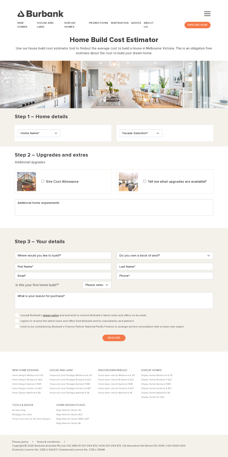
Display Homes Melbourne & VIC (157, 375)
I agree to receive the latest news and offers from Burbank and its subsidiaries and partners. (77, 321)
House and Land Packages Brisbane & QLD (70, 379)
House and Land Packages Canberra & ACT (70, 388)
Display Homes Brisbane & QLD (156, 379)
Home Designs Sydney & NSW (26, 384)
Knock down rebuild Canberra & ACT (116, 388)
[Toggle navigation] (207, 13)
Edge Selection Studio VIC (68, 410)
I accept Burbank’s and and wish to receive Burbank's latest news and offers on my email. (83, 315)
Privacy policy (20, 442)
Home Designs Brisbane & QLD (27, 379)
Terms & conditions (49, 442)
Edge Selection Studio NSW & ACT (72, 419)
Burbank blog (18, 410)
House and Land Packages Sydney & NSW (70, 384)
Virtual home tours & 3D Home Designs (31, 419)
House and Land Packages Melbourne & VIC (71, 375)
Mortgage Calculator (22, 414)
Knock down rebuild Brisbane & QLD (116, 379)
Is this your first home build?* (37, 285)
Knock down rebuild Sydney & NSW (115, 384)
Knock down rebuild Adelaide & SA (115, 392)
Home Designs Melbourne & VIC (28, 375)
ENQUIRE (114, 337)
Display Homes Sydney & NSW (156, 384)
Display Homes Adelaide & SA (155, 392)
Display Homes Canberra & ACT (156, 388)
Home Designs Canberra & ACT (27, 388)
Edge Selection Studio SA (68, 423)
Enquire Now (198, 25)
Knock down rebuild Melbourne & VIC (116, 375)
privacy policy (51, 315)
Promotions (98, 23)
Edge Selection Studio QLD (69, 414)
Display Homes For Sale (152, 397)
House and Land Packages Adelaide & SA (69, 392)
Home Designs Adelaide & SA (26, 392)
